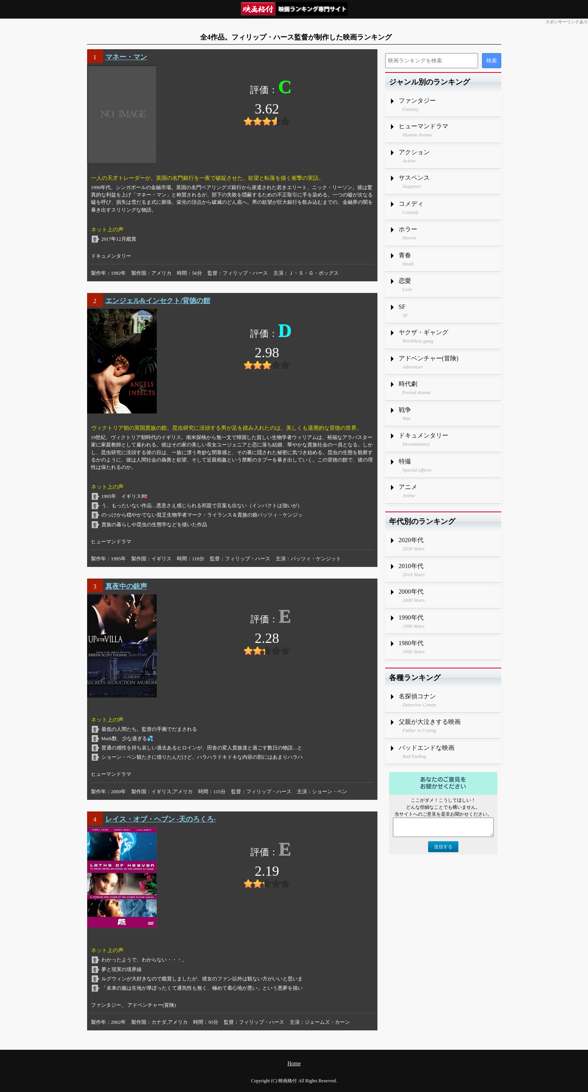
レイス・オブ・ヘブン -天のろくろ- (160, 819)
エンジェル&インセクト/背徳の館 (158, 301)
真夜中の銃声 (126, 586)
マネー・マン (126, 57)
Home (293, 1063)
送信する (443, 846)
